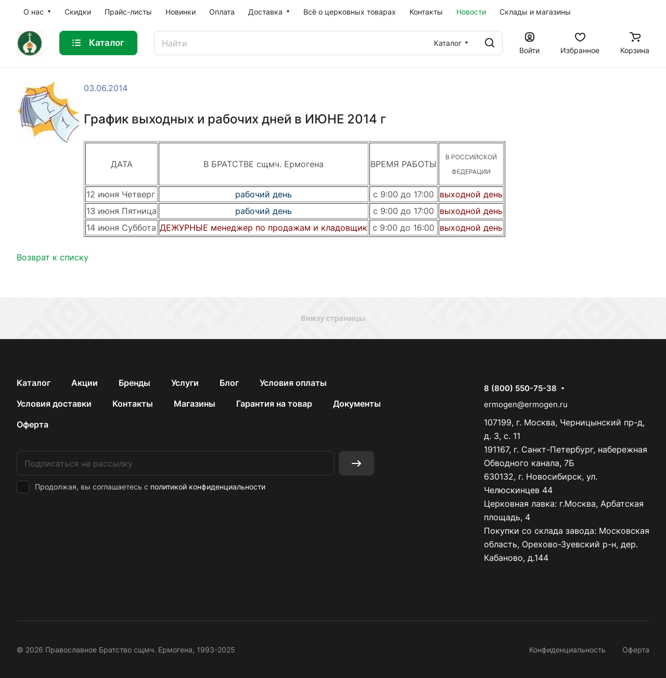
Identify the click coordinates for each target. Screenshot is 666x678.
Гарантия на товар (274, 403)
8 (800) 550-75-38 (520, 388)
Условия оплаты (293, 383)
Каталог (33, 383)
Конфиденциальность (567, 649)
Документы (357, 403)
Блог (229, 383)
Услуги (185, 383)
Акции (84, 383)
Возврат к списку (52, 257)
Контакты (132, 403)
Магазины (194, 403)
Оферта (32, 424)
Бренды (134, 383)
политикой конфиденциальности (207, 486)
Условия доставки (54, 403)
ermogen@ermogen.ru (526, 404)
